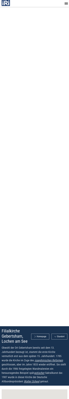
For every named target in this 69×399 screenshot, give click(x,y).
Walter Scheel (31, 381)
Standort (61, 336)
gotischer (39, 373)
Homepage (41, 336)
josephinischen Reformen (49, 360)
